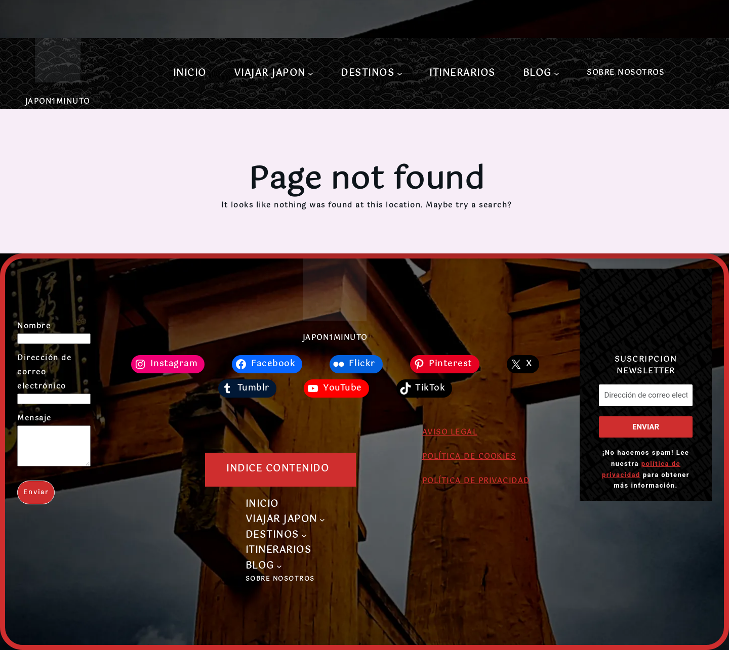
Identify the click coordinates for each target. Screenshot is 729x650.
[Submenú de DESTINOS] (399, 73)
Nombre (34, 326)
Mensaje (34, 418)
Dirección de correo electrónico (44, 372)
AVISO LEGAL (450, 432)
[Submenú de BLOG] (556, 73)
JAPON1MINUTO (57, 102)
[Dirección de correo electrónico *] (645, 395)
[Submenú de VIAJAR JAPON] (310, 73)
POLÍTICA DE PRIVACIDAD (476, 481)
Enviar (36, 500)
